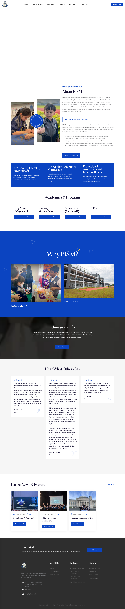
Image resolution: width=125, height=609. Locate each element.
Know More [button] (62, 347)
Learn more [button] (24, 217)
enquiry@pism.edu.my (32, 594)
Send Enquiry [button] (95, 550)
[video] (36, 121)
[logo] (5, 4)
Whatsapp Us (29, 590)
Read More (19, 524)
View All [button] (110, 485)
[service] (36, 283)
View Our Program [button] (71, 155)
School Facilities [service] (73, 301)
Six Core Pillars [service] (19, 306)
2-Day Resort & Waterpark (23, 518)
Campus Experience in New (82, 518)
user (30, 514)
